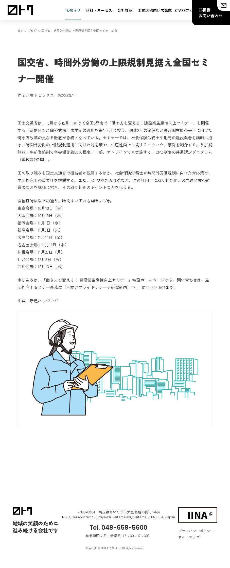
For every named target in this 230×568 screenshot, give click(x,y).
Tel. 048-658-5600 (118, 527)
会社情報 (125, 10)
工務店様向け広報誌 (155, 10)
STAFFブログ (185, 10)
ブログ (32, 30)
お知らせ (73, 10)
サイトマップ (189, 537)
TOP (20, 30)
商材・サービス (99, 10)
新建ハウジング (44, 301)
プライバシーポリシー (196, 530)
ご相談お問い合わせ (210, 13)
